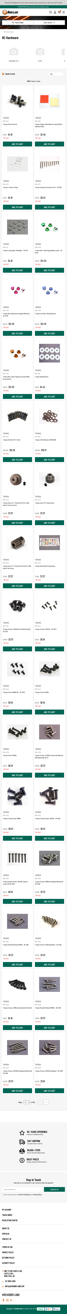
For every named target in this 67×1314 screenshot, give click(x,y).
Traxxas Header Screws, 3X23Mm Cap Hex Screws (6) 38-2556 (17, 879)
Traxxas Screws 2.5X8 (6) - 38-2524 (49, 625)
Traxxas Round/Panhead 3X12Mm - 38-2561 (17, 941)
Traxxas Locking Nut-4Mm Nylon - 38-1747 (17, 247)
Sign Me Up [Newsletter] (54, 1189)
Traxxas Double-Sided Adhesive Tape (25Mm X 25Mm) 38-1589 (49, 122)
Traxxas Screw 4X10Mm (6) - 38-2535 (17, 689)
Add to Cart (17, 144)
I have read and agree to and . (22, 1194)
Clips (40, 61)
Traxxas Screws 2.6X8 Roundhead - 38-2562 (49, 941)
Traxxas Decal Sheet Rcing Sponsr (49, 562)
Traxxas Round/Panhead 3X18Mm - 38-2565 (49, 1004)
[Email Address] (22, 1189)
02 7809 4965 (9, 1281)
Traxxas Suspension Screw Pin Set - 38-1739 (49, 184)
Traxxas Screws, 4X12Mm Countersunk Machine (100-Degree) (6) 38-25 (49, 753)
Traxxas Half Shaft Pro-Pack (17, 436)
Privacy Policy (37, 1194)
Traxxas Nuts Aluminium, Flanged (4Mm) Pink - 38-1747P (17, 311)
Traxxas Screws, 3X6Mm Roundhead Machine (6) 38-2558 (49, 879)
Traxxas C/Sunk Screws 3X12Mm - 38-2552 (49, 815)
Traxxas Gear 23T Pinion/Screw (49, 499)
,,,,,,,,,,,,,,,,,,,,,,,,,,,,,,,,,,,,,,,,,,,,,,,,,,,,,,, (26, 1102)
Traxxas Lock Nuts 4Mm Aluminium (49, 310)
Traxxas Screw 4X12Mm (49, 689)
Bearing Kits (14, 61)
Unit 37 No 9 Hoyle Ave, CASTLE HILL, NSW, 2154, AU (13, 1273)
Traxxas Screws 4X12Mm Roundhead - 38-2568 (49, 1067)
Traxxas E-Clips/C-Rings (17, 184)
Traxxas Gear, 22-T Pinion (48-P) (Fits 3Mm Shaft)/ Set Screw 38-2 (17, 500)
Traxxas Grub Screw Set (17, 121)
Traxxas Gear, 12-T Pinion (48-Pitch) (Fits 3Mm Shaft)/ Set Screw (17, 563)
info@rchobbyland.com (13, 1286)
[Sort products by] (56, 74)
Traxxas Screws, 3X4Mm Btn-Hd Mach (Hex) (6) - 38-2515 (17, 626)
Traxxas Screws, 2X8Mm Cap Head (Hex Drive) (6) (17, 1004)
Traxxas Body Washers (49, 373)
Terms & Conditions (24, 1194)
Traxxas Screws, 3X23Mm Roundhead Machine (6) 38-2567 (17, 1068)
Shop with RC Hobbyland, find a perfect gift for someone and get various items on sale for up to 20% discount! (33, 2)
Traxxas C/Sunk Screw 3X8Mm (17, 815)
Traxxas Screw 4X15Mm (17, 752)
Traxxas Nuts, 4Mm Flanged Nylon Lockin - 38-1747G (49, 248)
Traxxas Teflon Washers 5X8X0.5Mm (49, 436)
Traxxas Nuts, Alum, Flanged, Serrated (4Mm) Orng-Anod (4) (17, 374)
